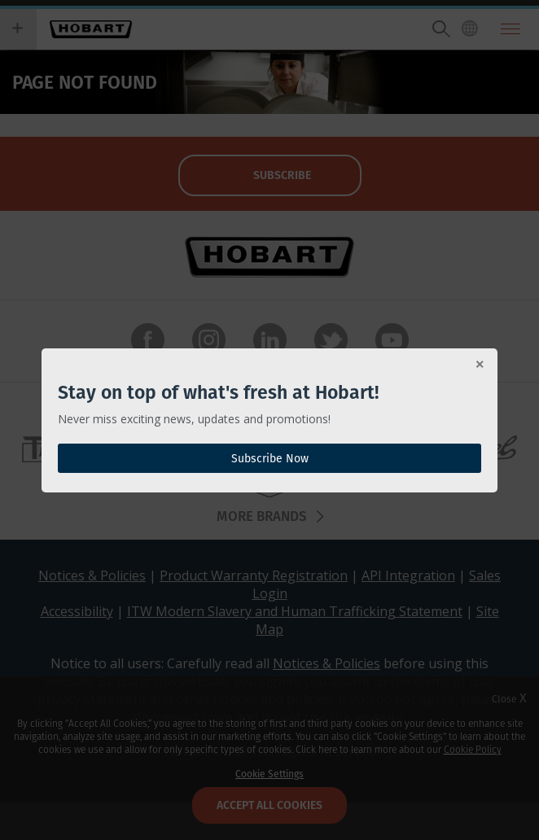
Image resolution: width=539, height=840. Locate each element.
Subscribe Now (270, 458)
